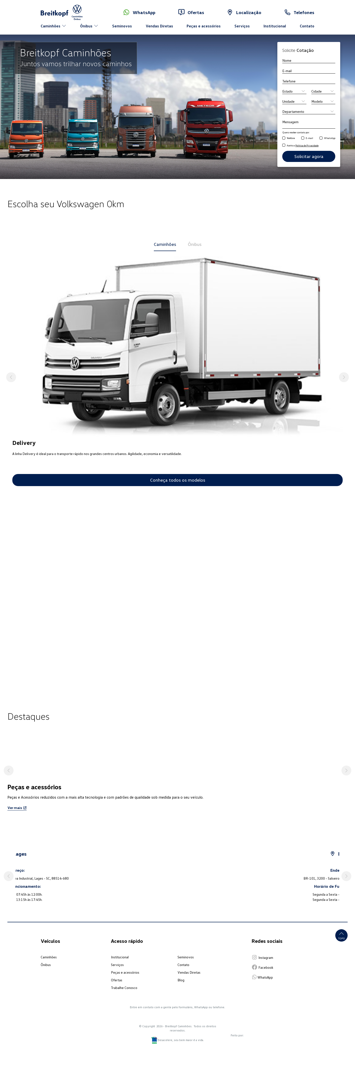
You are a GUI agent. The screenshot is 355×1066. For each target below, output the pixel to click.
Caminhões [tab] (165, 244)
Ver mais (17, 808)
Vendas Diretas (159, 25)
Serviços (242, 25)
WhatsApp (329, 138)
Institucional (275, 25)
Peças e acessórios (204, 25)
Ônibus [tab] (194, 244)
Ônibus (46, 965)
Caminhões (49, 957)
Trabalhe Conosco (124, 988)
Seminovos (122, 25)
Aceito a (303, 145)
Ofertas (116, 980)
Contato (307, 25)
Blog (181, 980)
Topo (341, 935)
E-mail (309, 138)
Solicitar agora (308, 156)
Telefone (291, 138)
